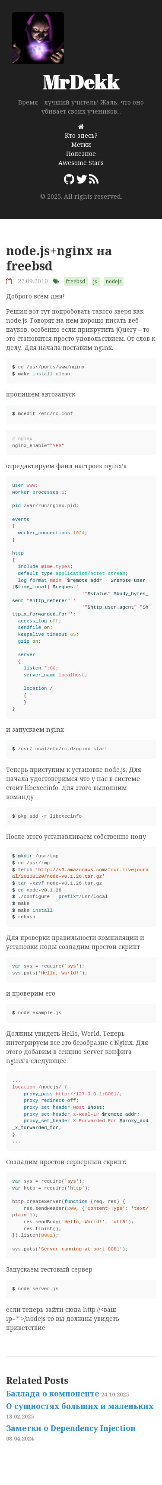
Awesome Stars (81, 163)
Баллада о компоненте (67, 1393)
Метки (81, 144)
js (95, 281)
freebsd (75, 281)
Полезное (81, 153)
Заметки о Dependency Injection (71, 1432)
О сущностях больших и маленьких (79, 1410)
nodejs (113, 281)
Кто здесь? (81, 135)
